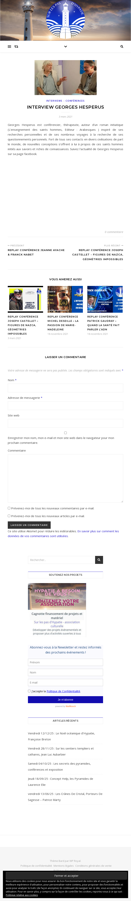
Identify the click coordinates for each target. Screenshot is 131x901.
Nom (12, 380)
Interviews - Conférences (65, 100)
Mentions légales (64, 865)
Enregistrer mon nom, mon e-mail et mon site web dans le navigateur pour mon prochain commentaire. (61, 440)
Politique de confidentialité (36, 865)
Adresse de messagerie (25, 398)
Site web (13, 415)
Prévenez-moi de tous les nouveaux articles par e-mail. (48, 516)
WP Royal (75, 861)
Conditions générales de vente (93, 865)
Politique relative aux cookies (22, 895)
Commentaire (17, 450)
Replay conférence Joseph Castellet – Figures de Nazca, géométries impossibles (23, 325)
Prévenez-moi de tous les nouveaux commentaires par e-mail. (52, 508)
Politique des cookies (66, 870)
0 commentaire (114, 232)
